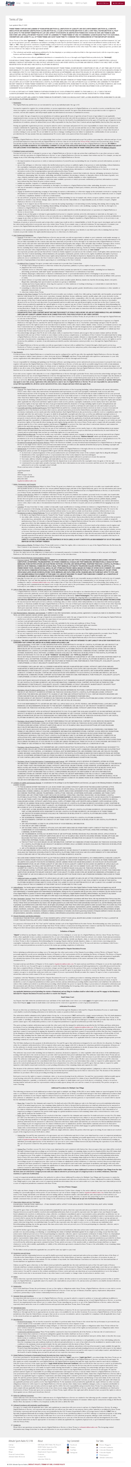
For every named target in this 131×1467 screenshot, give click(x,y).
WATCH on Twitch (81, 3)
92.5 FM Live (103, 3)
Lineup (18, 3)
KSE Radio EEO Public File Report (49, 1445)
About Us (50, 3)
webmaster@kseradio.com (41, 582)
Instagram (73, 1452)
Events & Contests (38, 3)
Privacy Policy (85, 141)
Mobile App (69, 3)
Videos (11, 1449)
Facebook (73, 1445)
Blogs (11, 1452)
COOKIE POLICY (59, 1464)
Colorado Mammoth (106, 1450)
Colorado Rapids (105, 1452)
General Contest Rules (16, 1454)
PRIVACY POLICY (34, 1464)
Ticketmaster (104, 1455)
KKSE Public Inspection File (47, 1447)
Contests (41, 1454)
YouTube (73, 1450)
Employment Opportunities (47, 1452)
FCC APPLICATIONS (45, 1449)
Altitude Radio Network (17, 1457)
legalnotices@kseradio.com (27, 481)
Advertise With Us (44, 1459)
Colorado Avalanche (106, 1447)
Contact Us (42, 1457)
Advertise (59, 3)
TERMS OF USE (46, 1464)
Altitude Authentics (106, 1458)
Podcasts (26, 3)
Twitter (73, 1447)
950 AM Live (118, 3)
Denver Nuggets (105, 1445)
